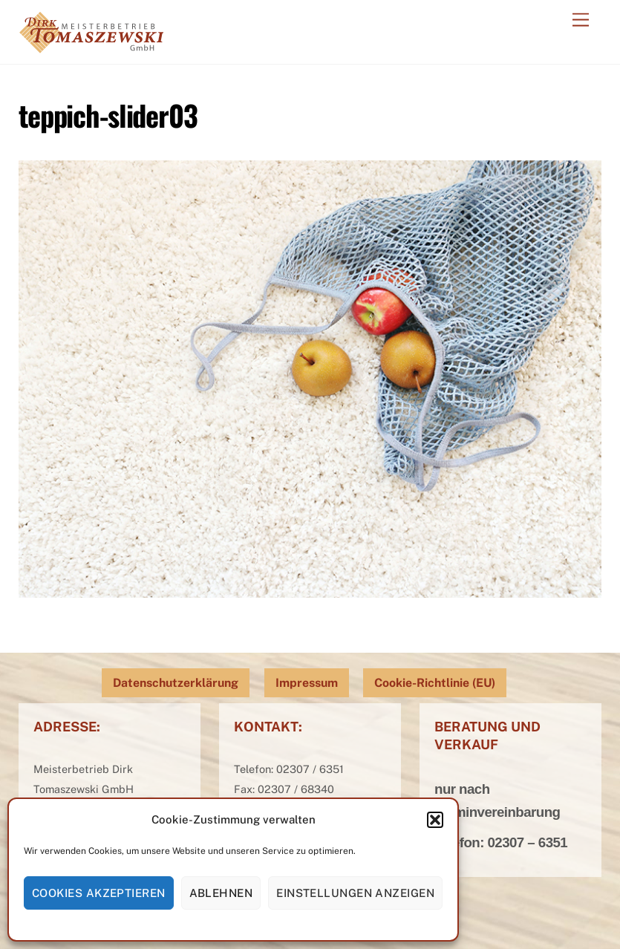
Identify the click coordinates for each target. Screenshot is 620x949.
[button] (435, 819)
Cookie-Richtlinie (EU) (434, 683)
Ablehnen (221, 893)
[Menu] (580, 20)
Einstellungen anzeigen (355, 893)
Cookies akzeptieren (99, 893)
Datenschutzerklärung (175, 683)
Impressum (306, 683)
